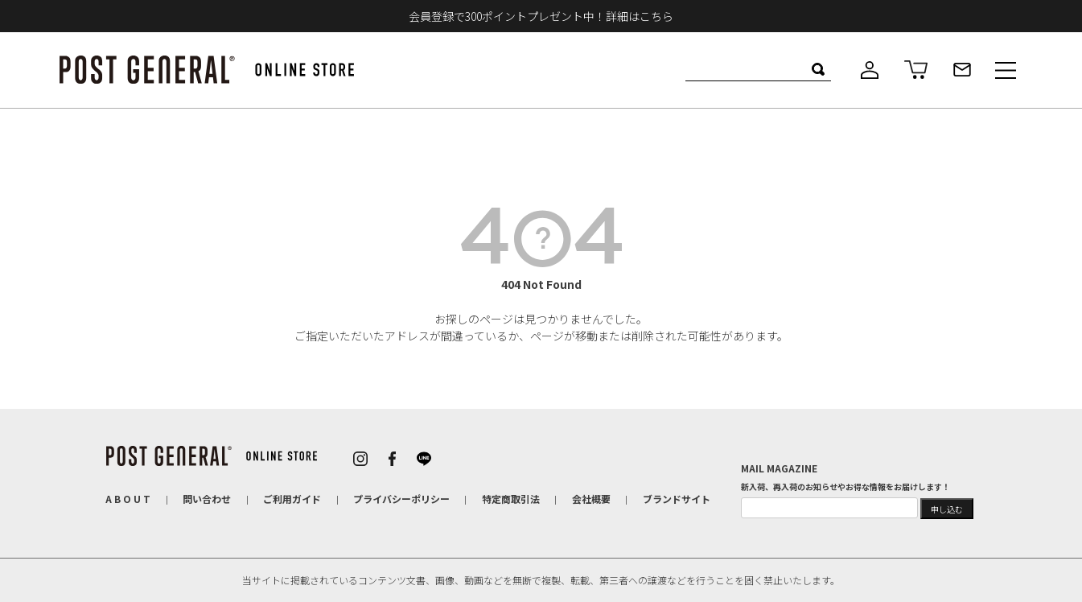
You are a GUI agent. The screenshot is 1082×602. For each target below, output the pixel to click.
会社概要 (591, 498)
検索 (818, 69)
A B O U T (127, 498)
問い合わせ (207, 498)
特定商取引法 (511, 498)
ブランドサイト (676, 498)
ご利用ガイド (292, 498)
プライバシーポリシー (401, 498)
